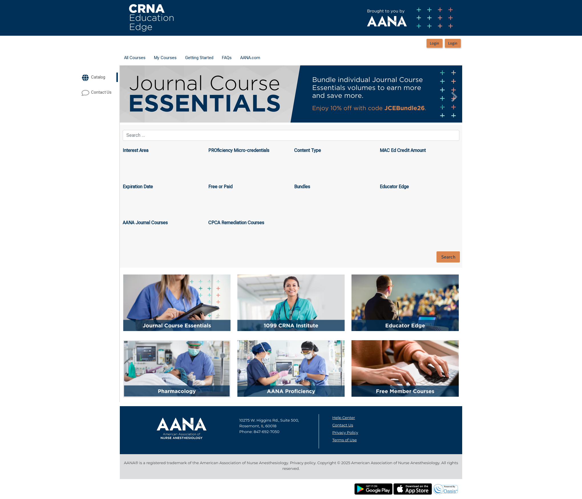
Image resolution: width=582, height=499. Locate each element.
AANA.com (250, 57)
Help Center (343, 417)
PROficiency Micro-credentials (238, 150)
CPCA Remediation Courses (236, 222)
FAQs (227, 57)
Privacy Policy (345, 432)
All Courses (135, 57)
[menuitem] (135, 58)
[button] (145, 94)
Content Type (307, 150)
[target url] (98, 77)
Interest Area (135, 150)
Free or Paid (220, 186)
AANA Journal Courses (145, 222)
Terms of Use (344, 440)
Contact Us (342, 425)
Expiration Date (138, 186)
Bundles (302, 186)
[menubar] (192, 58)
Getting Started (199, 57)
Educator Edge (394, 186)
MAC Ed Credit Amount (403, 150)
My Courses (165, 57)
